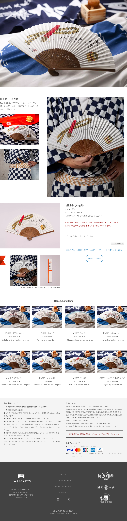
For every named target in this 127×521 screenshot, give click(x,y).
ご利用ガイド (63, 474)
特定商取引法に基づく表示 (63, 486)
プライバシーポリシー (63, 480)
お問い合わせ (63, 492)
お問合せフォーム (94, 258)
